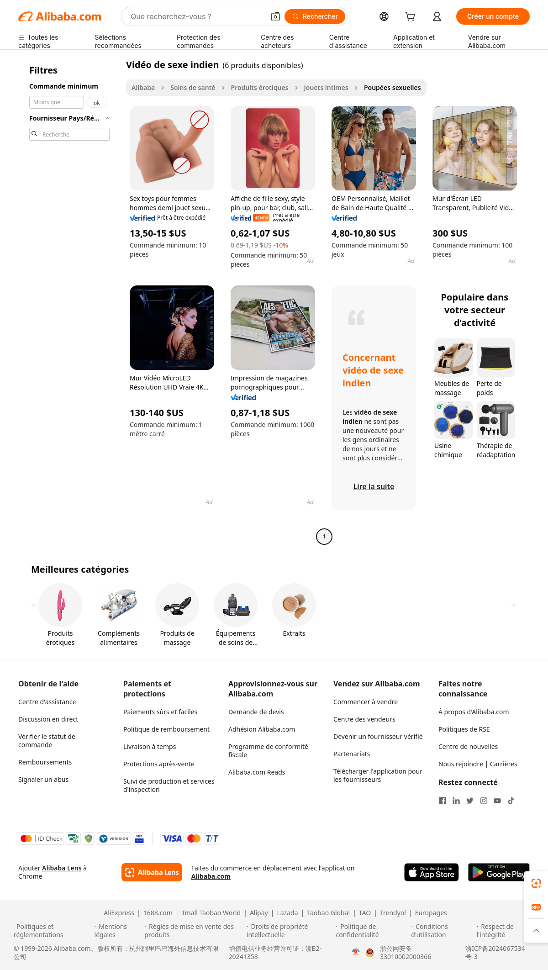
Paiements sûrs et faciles (160, 711)
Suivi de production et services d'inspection (168, 785)
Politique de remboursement (166, 729)
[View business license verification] (356, 952)
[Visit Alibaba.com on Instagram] (484, 800)
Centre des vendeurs (364, 719)
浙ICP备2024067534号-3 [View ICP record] (495, 952)
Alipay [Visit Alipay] (259, 913)
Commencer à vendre (365, 701)
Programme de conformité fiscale (268, 750)
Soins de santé (192, 87)
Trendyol (393, 913)
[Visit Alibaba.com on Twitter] (470, 800)
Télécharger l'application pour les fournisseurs (377, 775)
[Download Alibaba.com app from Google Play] (499, 872)
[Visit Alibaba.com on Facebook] (442, 800)
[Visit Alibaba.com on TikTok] (511, 800)
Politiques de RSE (464, 729)
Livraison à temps (149, 746)
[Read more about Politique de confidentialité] (372, 931)
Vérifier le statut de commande (46, 740)
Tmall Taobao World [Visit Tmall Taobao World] (211, 913)
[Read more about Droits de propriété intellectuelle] (290, 931)
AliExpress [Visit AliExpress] (119, 913)
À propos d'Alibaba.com (473, 711)
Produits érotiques (260, 87)
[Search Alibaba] (197, 16)
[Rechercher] (315, 16)
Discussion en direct (48, 719)
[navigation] (69, 301)
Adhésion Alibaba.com (261, 729)
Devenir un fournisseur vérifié (378, 736)
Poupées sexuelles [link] (392, 87)
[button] (275, 16)
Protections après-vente (159, 763)
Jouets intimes (326, 87)
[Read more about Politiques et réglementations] (53, 931)
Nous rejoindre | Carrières (477, 763)
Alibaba (143, 87)
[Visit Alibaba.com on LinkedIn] (456, 800)
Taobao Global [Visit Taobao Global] (328, 913)
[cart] (412, 17)
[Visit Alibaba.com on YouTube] (497, 800)
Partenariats (351, 753)
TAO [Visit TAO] (365, 913)
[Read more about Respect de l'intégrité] (505, 931)
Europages (431, 913)
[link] (536, 883)
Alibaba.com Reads (256, 772)
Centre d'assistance (47, 701)
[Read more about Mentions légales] (118, 931)
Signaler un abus (43, 779)
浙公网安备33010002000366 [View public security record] (405, 952)
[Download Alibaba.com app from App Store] (431, 872)
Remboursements (45, 762)
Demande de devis (256, 711)
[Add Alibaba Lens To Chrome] (151, 872)
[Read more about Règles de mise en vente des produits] (194, 931)
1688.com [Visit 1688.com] (158, 913)
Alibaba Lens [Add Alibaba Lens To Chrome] (62, 868)
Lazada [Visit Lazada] (287, 913)
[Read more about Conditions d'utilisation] (442, 931)
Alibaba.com (211, 876)
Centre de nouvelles (468, 746)
